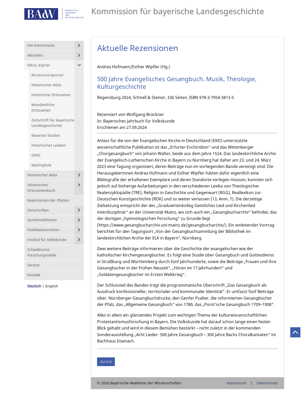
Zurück (106, 361)
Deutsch (34, 286)
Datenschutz (267, 383)
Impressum (236, 383)
